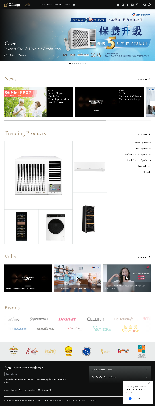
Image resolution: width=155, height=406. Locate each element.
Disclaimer (93, 400)
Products (58, 5)
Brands (49, 5)
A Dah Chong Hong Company (54, 400)
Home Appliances (142, 142)
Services (67, 5)
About (42, 5)
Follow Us (134, 398)
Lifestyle (147, 172)
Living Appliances (142, 148)
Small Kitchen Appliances (139, 160)
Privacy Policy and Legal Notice (76, 400)
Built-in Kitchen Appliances (138, 154)
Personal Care (144, 166)
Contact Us (46, 390)
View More (144, 79)
